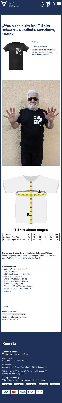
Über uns (55, 384)
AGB (7, 384)
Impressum (43, 384)
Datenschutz (31, 384)
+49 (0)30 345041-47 (17, 371)
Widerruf (19, 384)
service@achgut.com (17, 374)
